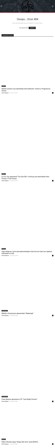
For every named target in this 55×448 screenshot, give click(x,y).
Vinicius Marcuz (5, 255)
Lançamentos (4, 310)
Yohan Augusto (5, 92)
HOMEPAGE (32, 27)
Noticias (3, 86)
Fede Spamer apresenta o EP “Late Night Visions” (19, 399)
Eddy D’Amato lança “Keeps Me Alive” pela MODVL (20, 442)
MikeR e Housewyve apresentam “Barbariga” (17, 313)
